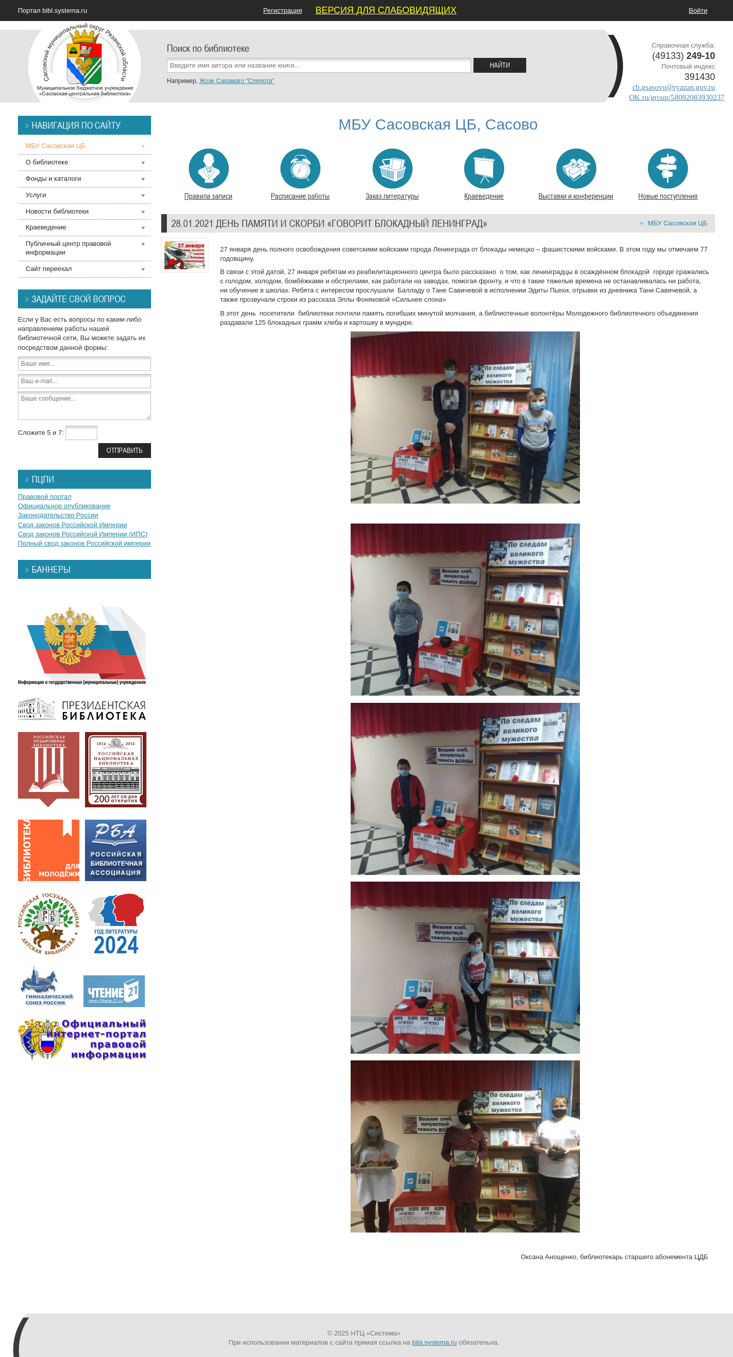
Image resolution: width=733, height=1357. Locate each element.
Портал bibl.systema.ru (52, 10)
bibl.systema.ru (434, 1342)
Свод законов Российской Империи (72, 525)
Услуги (36, 195)
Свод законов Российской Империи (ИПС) (82, 534)
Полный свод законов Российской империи (84, 543)
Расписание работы (300, 175)
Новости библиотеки (57, 211)
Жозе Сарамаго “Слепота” (236, 81)
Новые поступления (668, 175)
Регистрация (282, 10)
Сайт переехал (49, 269)
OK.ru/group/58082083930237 (676, 97)
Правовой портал (45, 496)
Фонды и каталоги (53, 178)
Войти (698, 10)
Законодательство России (58, 515)
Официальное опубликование (64, 506)
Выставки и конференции (575, 175)
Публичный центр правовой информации (68, 248)
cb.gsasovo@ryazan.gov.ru (673, 87)
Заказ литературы (392, 175)
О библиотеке (47, 162)
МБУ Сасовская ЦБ (677, 223)
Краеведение (484, 175)
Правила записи (208, 175)
